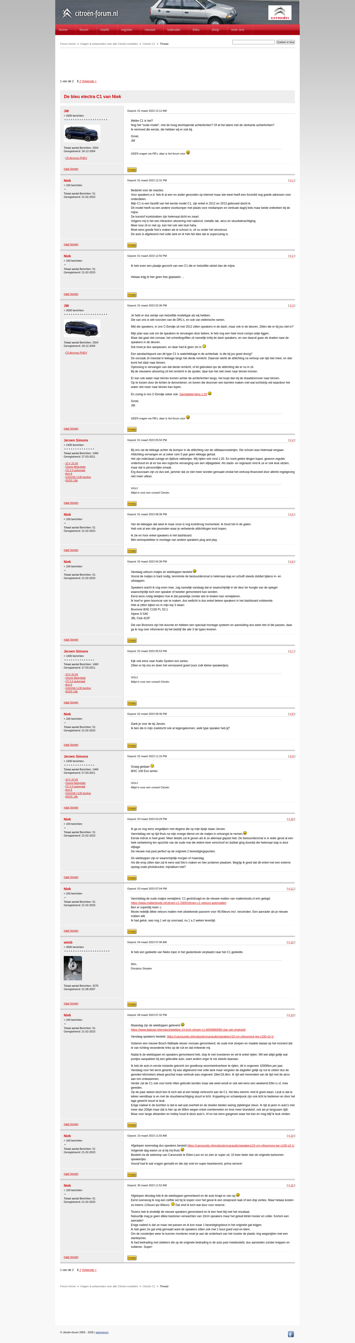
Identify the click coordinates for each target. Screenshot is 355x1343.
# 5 (292, 514)
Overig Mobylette (75, 466)
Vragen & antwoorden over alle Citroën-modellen (109, 43)
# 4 (292, 440)
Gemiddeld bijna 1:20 (193, 394)
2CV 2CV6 (71, 463)
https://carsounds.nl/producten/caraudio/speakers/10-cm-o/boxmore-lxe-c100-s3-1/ (220, 1036)
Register (127, 29)
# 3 (292, 305)
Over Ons (237, 29)
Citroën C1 (149, 43)
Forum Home (68, 43)
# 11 (290, 888)
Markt (104, 29)
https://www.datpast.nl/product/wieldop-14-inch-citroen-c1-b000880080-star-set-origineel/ (188, 1029)
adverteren (102, 1332)
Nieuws (150, 29)
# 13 (290, 1014)
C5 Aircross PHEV (76, 157)
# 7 (292, 651)
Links (196, 29)
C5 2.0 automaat (75, 470)
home (63, 29)
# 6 (292, 561)
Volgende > (89, 81)
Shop (215, 29)
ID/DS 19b (71, 480)
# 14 (290, 1135)
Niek (67, 181)
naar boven (71, 169)
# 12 (290, 942)
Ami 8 (68, 473)
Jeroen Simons (76, 440)
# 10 (290, 819)
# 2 (292, 255)
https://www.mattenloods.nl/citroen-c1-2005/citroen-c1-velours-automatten (178, 903)
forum (84, 29)
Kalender (174, 29)
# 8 (292, 713)
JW (66, 111)
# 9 (292, 756)
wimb (68, 942)
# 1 (292, 180)
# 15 (290, 1185)
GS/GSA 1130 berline (78, 477)
